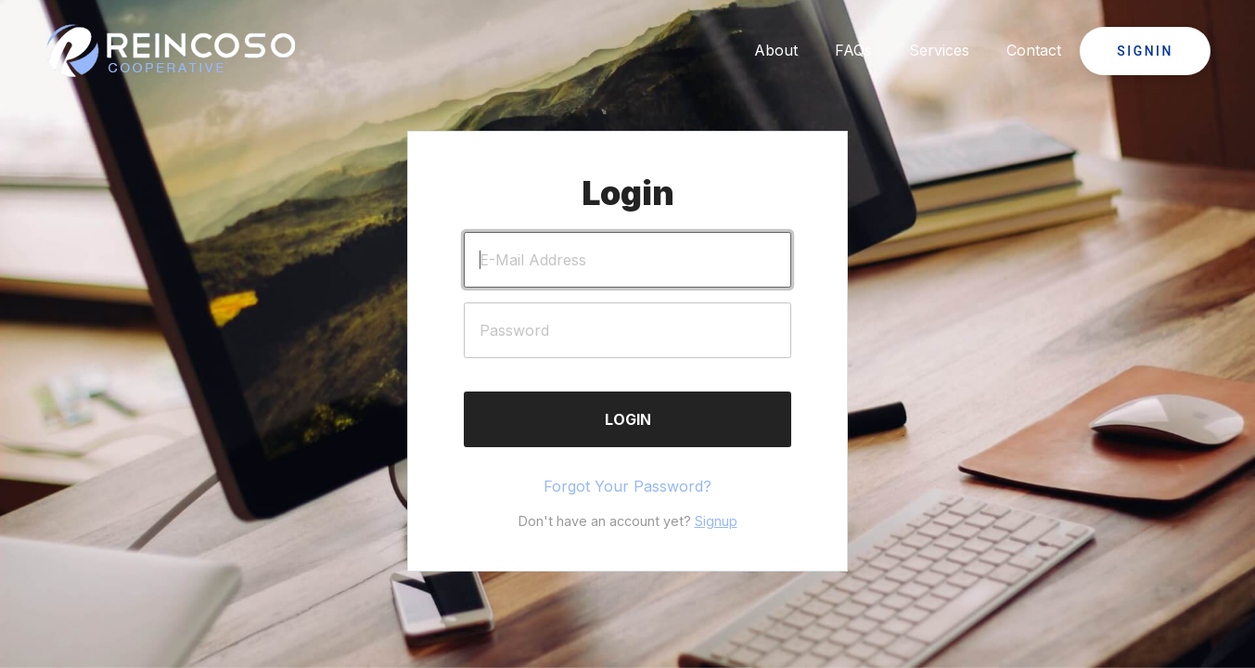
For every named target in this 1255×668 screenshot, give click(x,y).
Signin (1145, 51)
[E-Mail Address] (627, 260)
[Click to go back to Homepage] (172, 51)
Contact (1033, 50)
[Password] (627, 330)
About (776, 50)
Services (939, 50)
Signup (716, 521)
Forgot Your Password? (627, 486)
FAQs (853, 50)
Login (628, 419)
